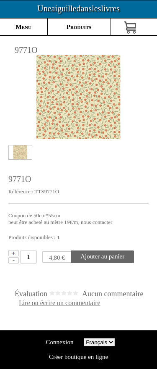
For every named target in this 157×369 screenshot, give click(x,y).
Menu (23, 27)
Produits (79, 27)
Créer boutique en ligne (78, 356)
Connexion (59, 342)
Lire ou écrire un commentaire (59, 303)
